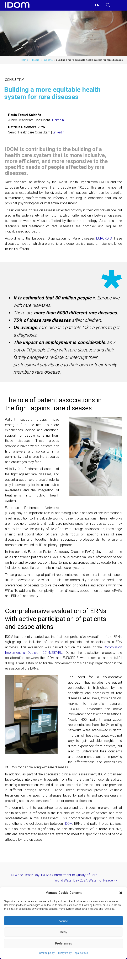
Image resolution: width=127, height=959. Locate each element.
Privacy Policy (64, 953)
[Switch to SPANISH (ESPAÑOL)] (92, 5)
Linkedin (58, 120)
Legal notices (81, 953)
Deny (63, 932)
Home (24, 59)
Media (35, 59)
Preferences (63, 943)
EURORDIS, (105, 238)
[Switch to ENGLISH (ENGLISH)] (97, 5)
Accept (63, 920)
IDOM (68, 824)
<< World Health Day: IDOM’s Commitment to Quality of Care (53, 875)
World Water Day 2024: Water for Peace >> (85, 880)
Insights (48, 59)
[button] (121, 893)
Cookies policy (47, 953)
